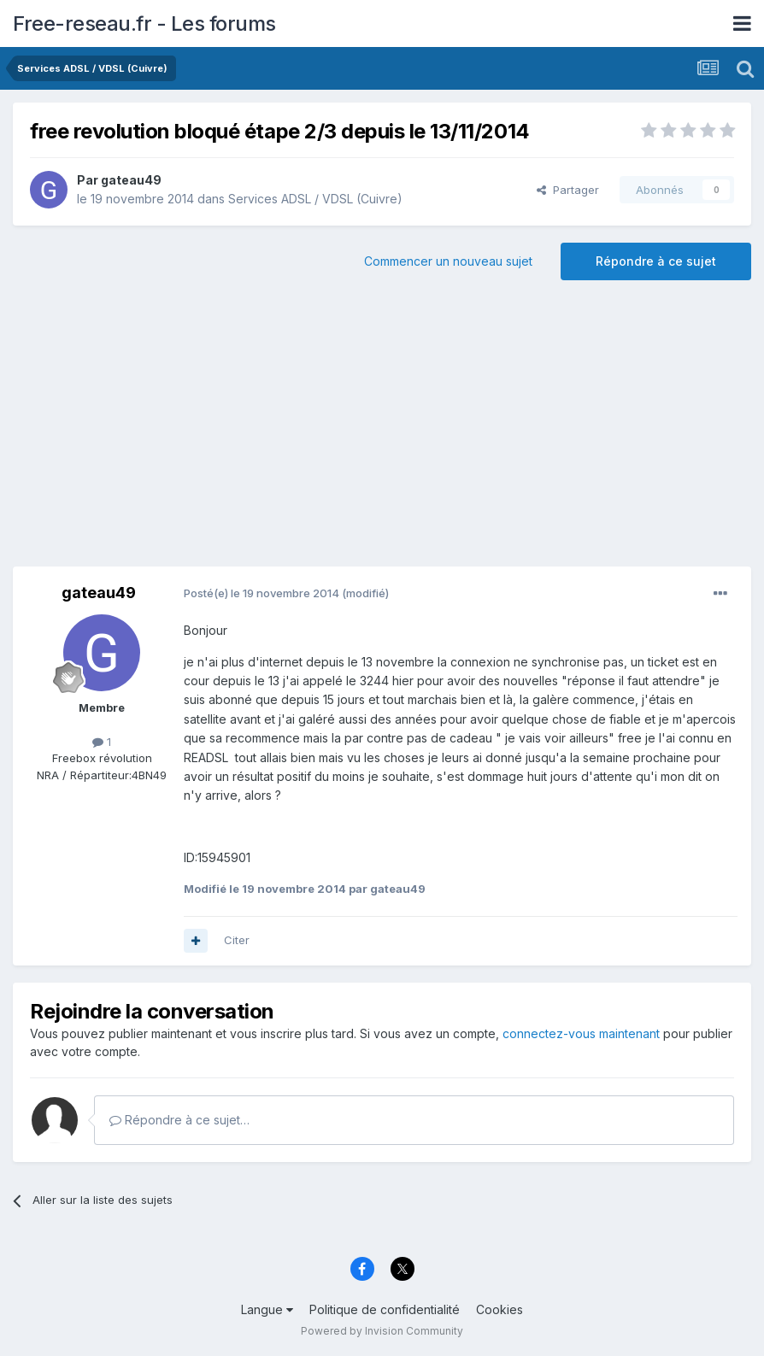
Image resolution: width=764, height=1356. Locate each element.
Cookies (499, 1309)
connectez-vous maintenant (581, 1033)
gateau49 (131, 180)
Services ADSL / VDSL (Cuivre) (315, 198)
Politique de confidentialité (384, 1309)
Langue (267, 1309)
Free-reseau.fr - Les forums (144, 23)
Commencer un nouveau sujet (448, 261)
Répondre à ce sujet (656, 261)
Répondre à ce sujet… (179, 1119)
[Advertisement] (382, 429)
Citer (237, 940)
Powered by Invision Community (382, 1330)
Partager (568, 190)
